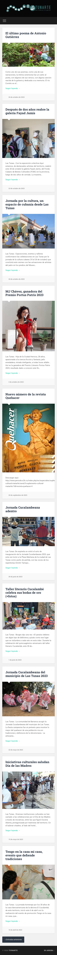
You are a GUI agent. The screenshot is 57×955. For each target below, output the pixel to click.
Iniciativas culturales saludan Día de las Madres (27, 764)
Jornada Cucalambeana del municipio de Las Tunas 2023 (26, 674)
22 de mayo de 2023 (16, 750)
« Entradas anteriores (13, 940)
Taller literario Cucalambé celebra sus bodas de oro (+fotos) (24, 592)
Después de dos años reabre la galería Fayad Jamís (27, 111)
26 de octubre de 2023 (17, 97)
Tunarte (13, 950)
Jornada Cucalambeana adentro (22, 509)
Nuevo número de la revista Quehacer (25, 396)
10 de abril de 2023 (15, 930)
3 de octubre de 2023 (16, 382)
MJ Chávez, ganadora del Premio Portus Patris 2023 (24, 293)
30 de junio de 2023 (15, 577)
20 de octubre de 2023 (17, 279)
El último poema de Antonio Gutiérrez (25, 35)
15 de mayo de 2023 (16, 839)
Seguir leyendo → (12, 88)
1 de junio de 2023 (15, 660)
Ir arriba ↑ (49, 950)
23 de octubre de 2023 (17, 188)
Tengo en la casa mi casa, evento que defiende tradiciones (24, 855)
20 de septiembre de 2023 (18, 495)
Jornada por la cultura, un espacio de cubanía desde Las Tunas (26, 204)
